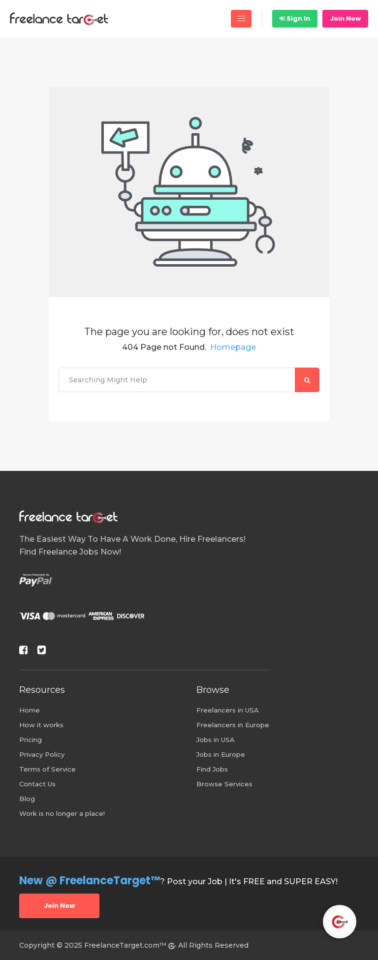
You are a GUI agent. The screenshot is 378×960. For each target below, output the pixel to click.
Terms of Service (47, 769)
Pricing (30, 739)
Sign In (295, 18)
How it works (41, 725)
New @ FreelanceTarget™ (89, 880)
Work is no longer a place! (62, 813)
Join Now (345, 18)
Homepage (233, 347)
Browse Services (224, 784)
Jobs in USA (215, 739)
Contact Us (37, 784)
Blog (27, 799)
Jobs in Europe (220, 754)
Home (29, 710)
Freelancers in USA (227, 710)
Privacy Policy (41, 754)
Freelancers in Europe (232, 725)
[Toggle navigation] (241, 19)
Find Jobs (212, 769)
